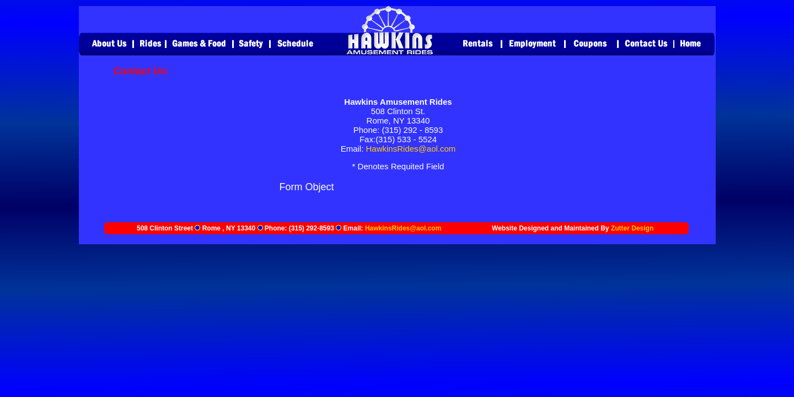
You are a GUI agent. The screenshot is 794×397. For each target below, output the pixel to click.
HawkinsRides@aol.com (411, 148)
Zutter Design (632, 228)
